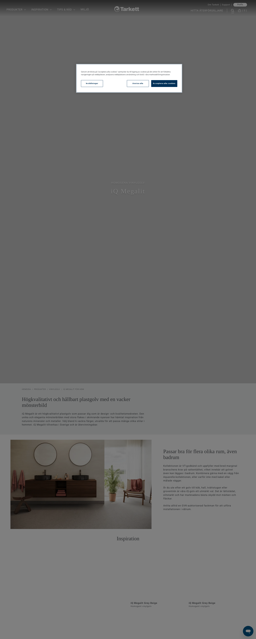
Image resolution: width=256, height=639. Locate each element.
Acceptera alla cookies (164, 83)
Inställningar (92, 83)
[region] (129, 78)
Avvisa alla (138, 83)
